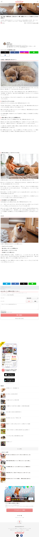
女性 (29, 301)
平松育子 (10, 44)
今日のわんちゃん (17, 517)
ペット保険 (22, 517)
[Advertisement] (19, 32)
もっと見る (19, 448)
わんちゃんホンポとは (11, 528)
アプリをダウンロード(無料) (19, 510)
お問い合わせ (24, 528)
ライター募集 (29, 528)
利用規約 (21, 528)
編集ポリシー (17, 528)
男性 (35, 301)
